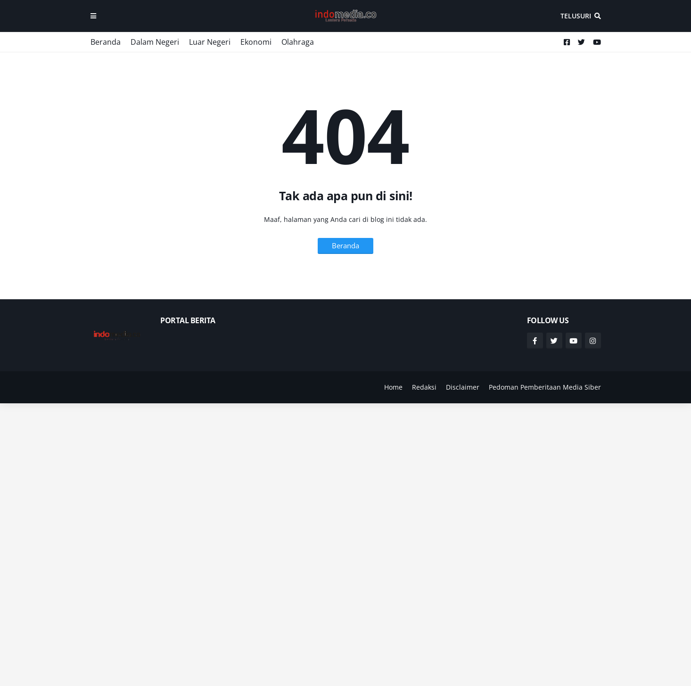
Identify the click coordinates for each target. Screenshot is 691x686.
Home (393, 387)
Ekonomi (255, 42)
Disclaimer (462, 387)
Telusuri (575, 15)
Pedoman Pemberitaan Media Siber (545, 387)
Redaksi (424, 387)
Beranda (105, 42)
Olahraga (297, 42)
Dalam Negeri (155, 42)
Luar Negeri (209, 42)
